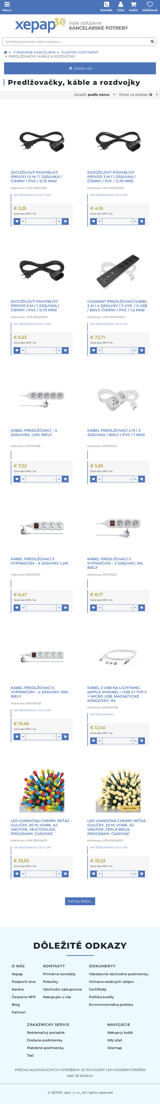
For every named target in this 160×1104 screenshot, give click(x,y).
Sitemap (114, 1048)
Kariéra (18, 989)
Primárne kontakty (59, 974)
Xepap (17, 974)
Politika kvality (101, 997)
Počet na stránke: (137, 94)
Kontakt (106, 10)
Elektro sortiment (80, 52)
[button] (17, 221)
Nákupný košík (120, 1032)
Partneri (19, 1012)
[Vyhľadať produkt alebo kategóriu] (152, 42)
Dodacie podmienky (44, 1040)
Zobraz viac (80, 68)
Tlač (30, 1055)
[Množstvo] (41, 221)
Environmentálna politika (111, 1004)
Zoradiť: (93, 94)
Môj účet (114, 1040)
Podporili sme (24, 982)
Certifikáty (98, 989)
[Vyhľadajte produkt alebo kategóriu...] (79, 41)
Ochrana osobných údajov (111, 982)
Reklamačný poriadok (46, 1032)
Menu (6, 10)
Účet (120, 10)
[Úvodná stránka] (80, 26)
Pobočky (50, 982)
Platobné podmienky (45, 1048)
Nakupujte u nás (57, 997)
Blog (16, 1004)
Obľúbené (150, 10)
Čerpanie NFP (24, 997)
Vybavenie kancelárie (34, 52)
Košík (133, 10)
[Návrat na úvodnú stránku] (5, 52)
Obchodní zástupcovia (62, 989)
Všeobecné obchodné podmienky (118, 974)
